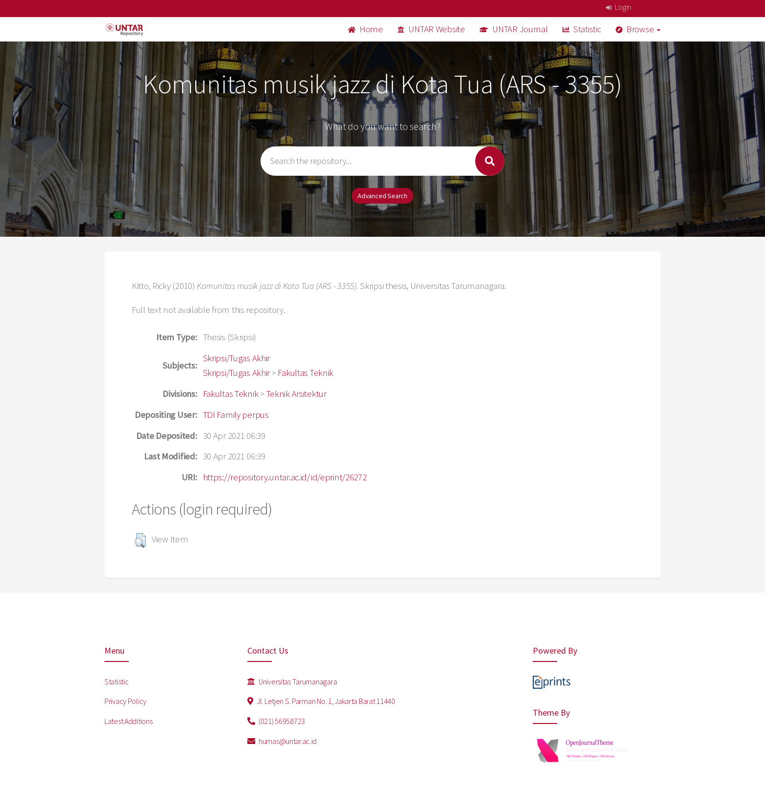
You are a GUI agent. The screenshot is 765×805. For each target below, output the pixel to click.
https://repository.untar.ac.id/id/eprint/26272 (285, 477)
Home (365, 29)
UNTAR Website (431, 29)
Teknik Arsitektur (296, 393)
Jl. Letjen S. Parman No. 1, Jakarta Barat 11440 (321, 701)
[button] (140, 540)
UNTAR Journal (514, 29)
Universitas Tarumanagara (292, 681)
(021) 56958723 (276, 721)
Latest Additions (128, 721)
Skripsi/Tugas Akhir (236, 358)
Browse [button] (638, 29)
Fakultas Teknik (305, 372)
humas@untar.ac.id (282, 741)
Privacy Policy (125, 701)
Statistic (582, 29)
